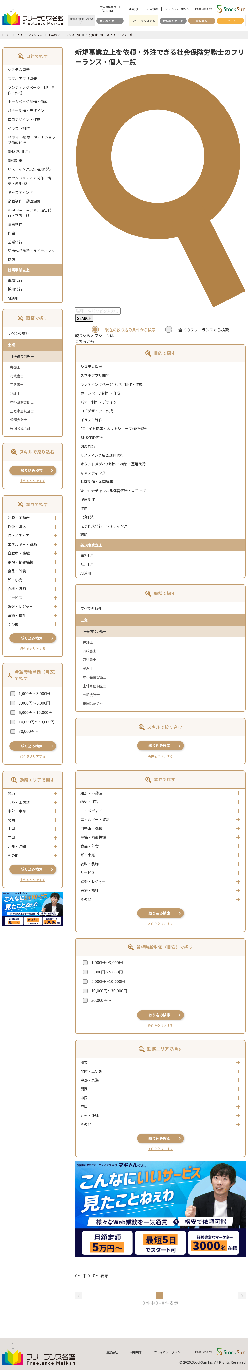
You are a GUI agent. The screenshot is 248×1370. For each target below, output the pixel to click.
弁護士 (15, 367)
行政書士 (17, 375)
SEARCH (84, 318)
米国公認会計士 (22, 428)
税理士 (15, 393)
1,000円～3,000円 (34, 693)
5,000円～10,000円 (35, 712)
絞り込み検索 (32, 470)
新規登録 (202, 21)
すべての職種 (18, 333)
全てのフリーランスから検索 (203, 329)
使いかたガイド (110, 21)
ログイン (230, 21)
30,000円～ (29, 731)
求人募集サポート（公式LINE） (110, 9)
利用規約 (152, 9)
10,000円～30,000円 (36, 722)
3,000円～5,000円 (34, 703)
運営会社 (134, 9)
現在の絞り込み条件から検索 (130, 329)
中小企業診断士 (22, 402)
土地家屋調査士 (22, 410)
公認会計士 (18, 419)
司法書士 (17, 384)
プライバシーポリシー (178, 9)
